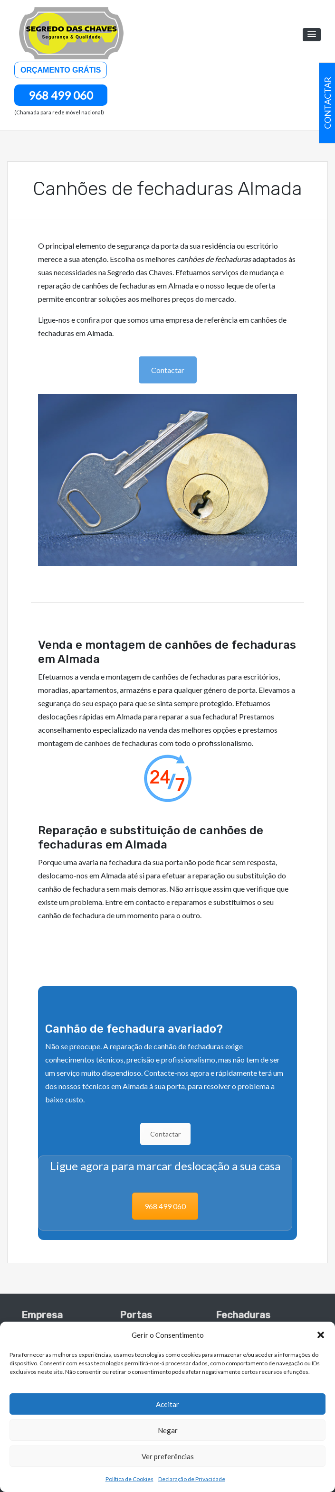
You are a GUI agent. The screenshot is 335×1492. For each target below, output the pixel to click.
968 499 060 (61, 95)
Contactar (167, 369)
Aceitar (167, 1404)
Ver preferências (168, 1456)
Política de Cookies (129, 1479)
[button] (320, 1335)
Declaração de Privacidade (191, 1479)
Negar (168, 1430)
